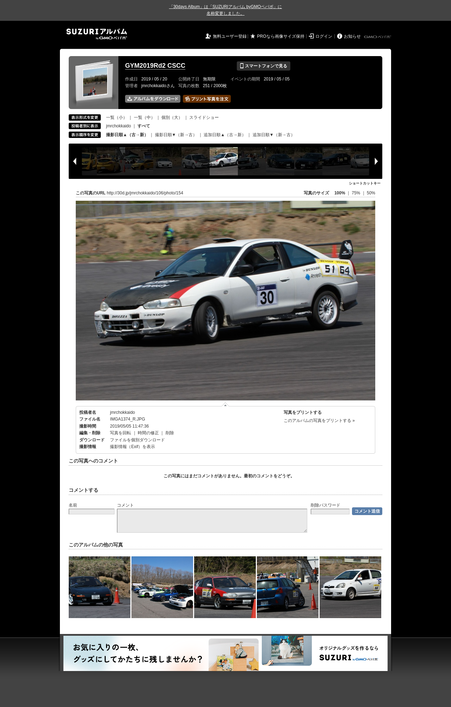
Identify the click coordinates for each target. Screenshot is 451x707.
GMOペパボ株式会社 (378, 37)
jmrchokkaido (118, 125)
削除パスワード (325, 505)
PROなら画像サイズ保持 (280, 36)
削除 (170, 432)
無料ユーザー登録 (230, 36)
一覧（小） (116, 117)
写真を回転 (120, 432)
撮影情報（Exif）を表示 (132, 446)
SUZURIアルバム (97, 34)
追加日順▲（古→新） (225, 134)
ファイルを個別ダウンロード (137, 439)
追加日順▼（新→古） (274, 134)
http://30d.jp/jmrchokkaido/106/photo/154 (145, 193)
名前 (73, 505)
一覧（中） (144, 117)
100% (339, 193)
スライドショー (204, 117)
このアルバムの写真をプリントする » (319, 420)
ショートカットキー (365, 183)
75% (356, 193)
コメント (125, 505)
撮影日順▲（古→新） (127, 134)
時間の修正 (148, 432)
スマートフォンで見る (263, 66)
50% (371, 193)
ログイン (323, 36)
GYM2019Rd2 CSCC (155, 65)
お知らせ (352, 36)
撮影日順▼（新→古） (176, 134)
